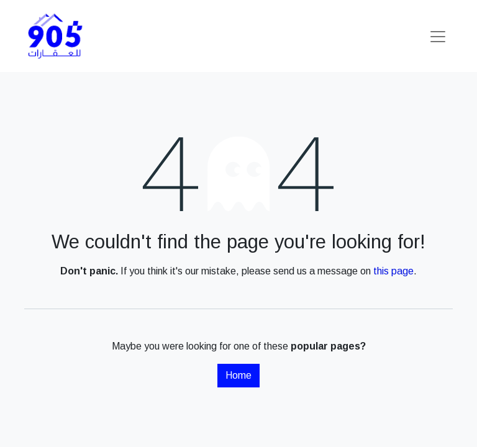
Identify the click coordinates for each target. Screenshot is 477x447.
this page (393, 271)
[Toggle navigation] (438, 36)
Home (238, 375)
